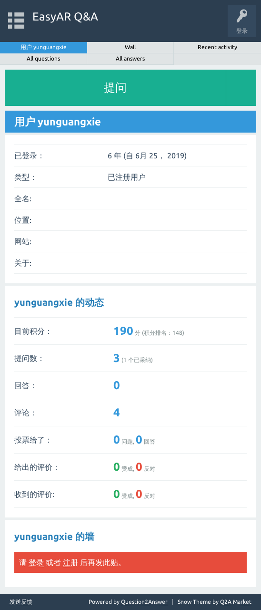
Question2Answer (144, 602)
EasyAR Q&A (65, 16)
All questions (43, 58)
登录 (36, 562)
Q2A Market (235, 602)
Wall (130, 47)
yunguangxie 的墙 (54, 536)
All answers (130, 58)
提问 (115, 87)
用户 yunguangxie (43, 47)
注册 (70, 562)
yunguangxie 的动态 (59, 302)
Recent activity (217, 47)
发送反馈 (21, 602)
